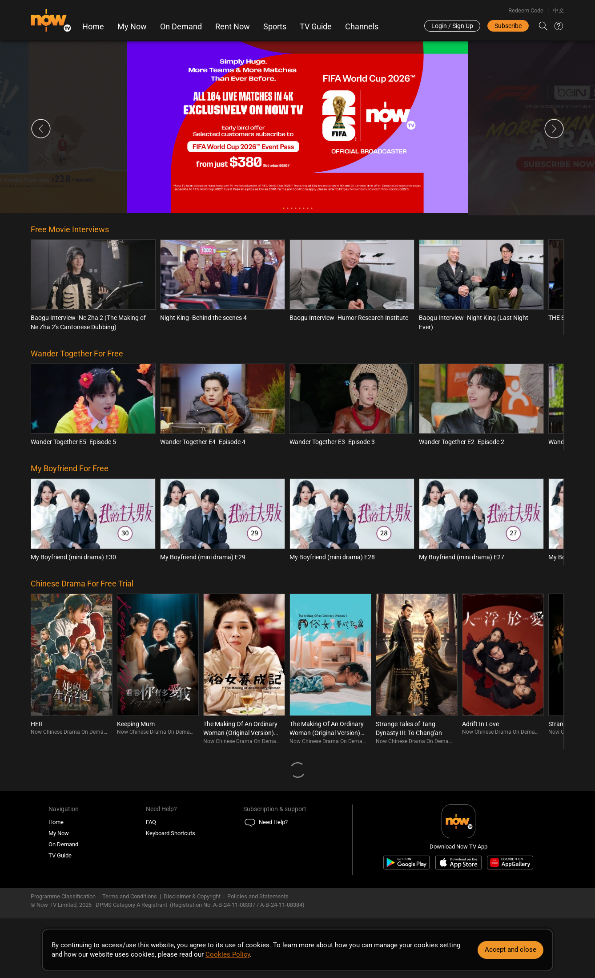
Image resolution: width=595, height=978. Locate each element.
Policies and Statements (258, 896)
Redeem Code (525, 10)
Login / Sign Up (452, 25)
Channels (361, 26)
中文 (558, 10)
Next (554, 128)
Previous (41, 128)
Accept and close (510, 950)
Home (93, 26)
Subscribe (508, 25)
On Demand (181, 26)
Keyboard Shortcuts (170, 833)
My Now (132, 26)
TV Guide (316, 26)
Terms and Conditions (129, 896)
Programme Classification (63, 896)
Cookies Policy (227, 954)
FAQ (151, 822)
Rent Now (232, 26)
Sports (274, 26)
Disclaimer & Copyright (192, 896)
